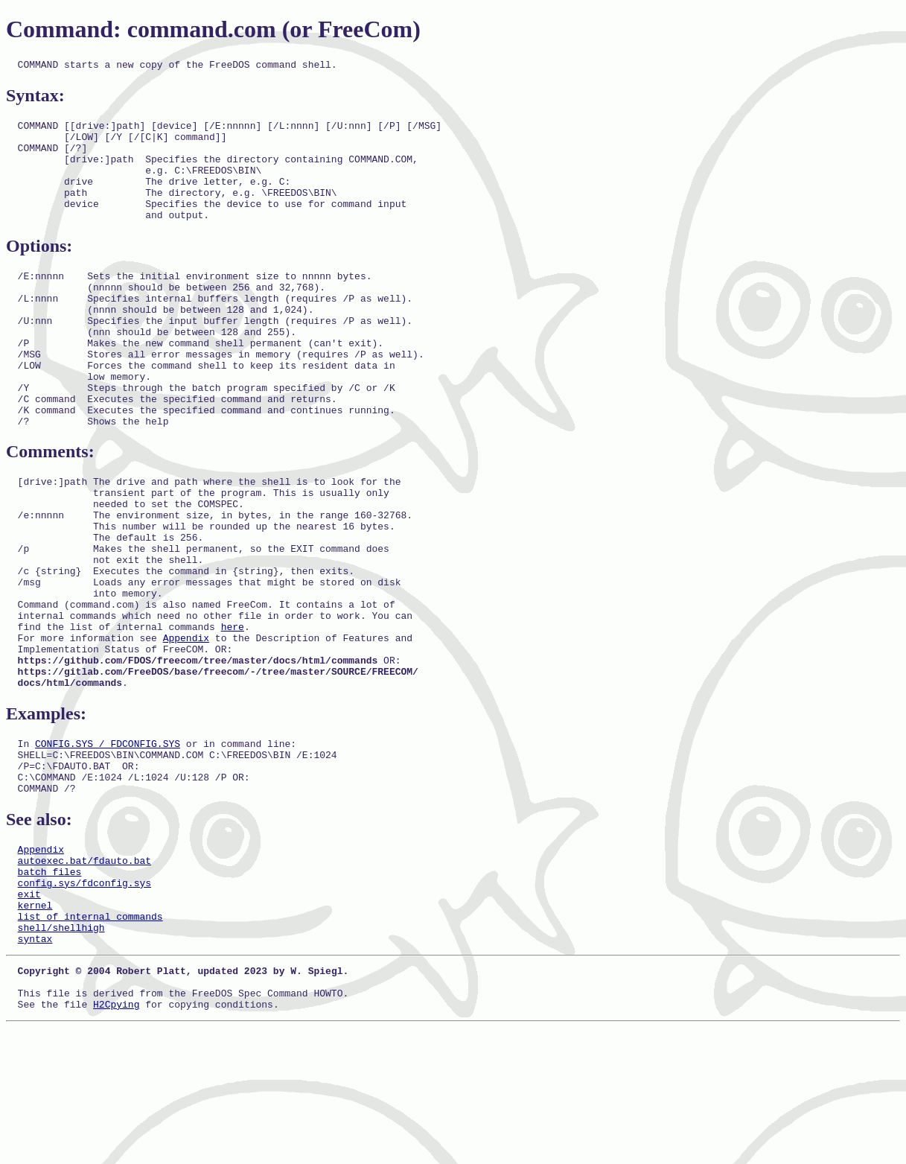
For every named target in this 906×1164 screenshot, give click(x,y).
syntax (35, 1065)
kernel (35, 1025)
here (232, 711)
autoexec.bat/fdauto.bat (84, 972)
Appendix (186, 724)
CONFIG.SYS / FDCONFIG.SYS (107, 841)
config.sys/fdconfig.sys (84, 998)
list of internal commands (90, 1039)
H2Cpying (116, 1140)
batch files (50, 985)
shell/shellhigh (61, 1052)
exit (29, 1012)
